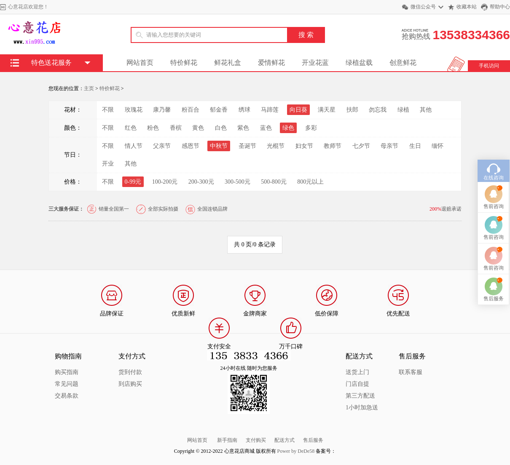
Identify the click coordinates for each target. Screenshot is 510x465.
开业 (108, 163)
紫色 (243, 128)
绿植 (403, 110)
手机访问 (489, 66)
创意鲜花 (402, 62)
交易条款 (66, 396)
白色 (221, 128)
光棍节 (276, 146)
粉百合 (190, 110)
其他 (426, 110)
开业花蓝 (315, 62)
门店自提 (357, 384)
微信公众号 (423, 7)
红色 (131, 128)
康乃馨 (162, 110)
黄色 (198, 128)
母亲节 (389, 146)
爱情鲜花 (271, 62)
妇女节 (304, 146)
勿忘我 (378, 110)
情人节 (133, 146)
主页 (89, 88)
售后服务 (313, 440)
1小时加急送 (362, 407)
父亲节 (162, 146)
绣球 (244, 110)
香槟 (176, 128)
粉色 (153, 128)
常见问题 (66, 384)
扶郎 (352, 110)
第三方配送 (360, 396)
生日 (415, 146)
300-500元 (237, 182)
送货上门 (357, 372)
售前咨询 (493, 191)
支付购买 (256, 440)
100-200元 (165, 182)
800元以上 (310, 182)
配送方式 (284, 440)
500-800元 (274, 182)
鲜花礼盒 (227, 62)
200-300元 (201, 182)
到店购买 (130, 384)
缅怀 (437, 146)
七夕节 (361, 146)
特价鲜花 (183, 62)
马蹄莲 (270, 110)
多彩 (311, 128)
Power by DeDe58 (296, 451)
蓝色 (266, 128)
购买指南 (66, 372)
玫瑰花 (133, 110)
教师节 (332, 146)
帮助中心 (500, 7)
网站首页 (139, 62)
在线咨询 (493, 163)
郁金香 (219, 110)
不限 (108, 110)
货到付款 (130, 372)
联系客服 (410, 372)
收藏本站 (466, 7)
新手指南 (227, 440)
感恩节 (190, 146)
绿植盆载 (359, 62)
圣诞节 (247, 146)
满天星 (327, 110)
